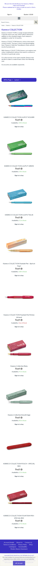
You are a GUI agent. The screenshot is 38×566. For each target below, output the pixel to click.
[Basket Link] (29, 14)
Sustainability (23, 547)
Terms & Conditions (9, 544)
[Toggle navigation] (19, 18)
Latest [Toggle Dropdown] (16, 80)
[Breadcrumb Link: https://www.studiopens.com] (3, 25)
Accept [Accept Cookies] (19, 563)
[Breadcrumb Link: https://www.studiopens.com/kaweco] (8, 25)
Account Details (9, 542)
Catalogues (12, 547)
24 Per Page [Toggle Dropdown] (8, 80)
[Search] (17, 22)
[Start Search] (36, 22)
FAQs (31, 544)
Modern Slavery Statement (19, 549)
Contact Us (28, 542)
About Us (19, 542)
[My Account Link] (10, 14)
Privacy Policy (22, 544)
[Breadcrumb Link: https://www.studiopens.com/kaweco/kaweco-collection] (17, 25)
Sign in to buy (19, 126)
